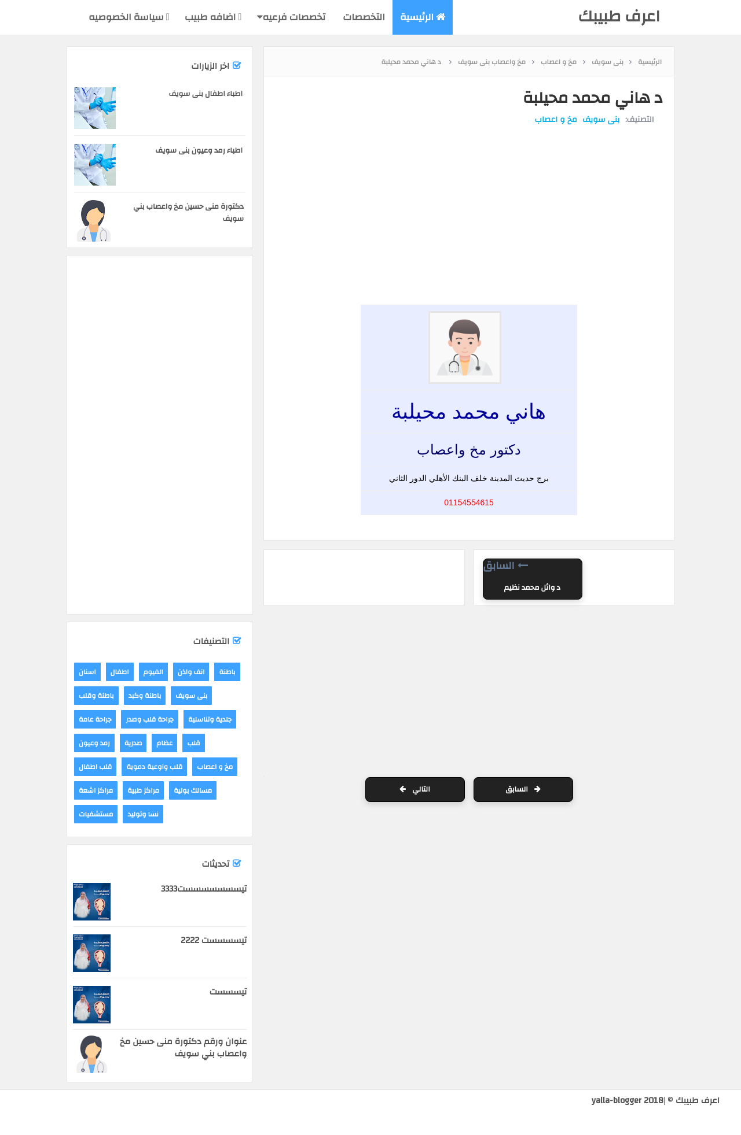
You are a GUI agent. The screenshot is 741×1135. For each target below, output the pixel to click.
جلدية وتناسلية (210, 719)
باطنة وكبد (145, 695)
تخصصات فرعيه (291, 17)
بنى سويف (600, 120)
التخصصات (362, 17)
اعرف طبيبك (619, 16)
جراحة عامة (95, 719)
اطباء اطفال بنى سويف (206, 94)
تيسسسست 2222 (214, 940)
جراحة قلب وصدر (150, 719)
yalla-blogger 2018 (627, 1100)
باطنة (227, 672)
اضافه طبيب (213, 17)
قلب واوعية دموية (154, 766)
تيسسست (228, 992)
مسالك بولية (193, 790)
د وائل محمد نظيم (532, 588)
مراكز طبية (143, 790)
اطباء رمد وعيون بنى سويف (199, 150)
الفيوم (153, 672)
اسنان (87, 672)
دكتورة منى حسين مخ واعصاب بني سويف (188, 212)
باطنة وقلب (96, 695)
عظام (164, 743)
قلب (193, 743)
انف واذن (191, 672)
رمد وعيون (94, 743)
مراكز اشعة (96, 790)
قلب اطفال (95, 766)
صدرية (133, 743)
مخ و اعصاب (555, 120)
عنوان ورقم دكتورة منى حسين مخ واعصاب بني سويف (183, 1048)
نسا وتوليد (142, 814)
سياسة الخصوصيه (129, 17)
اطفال (120, 672)
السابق (523, 790)
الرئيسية (422, 17)
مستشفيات (96, 814)
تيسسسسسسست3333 (204, 889)
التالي (414, 790)
